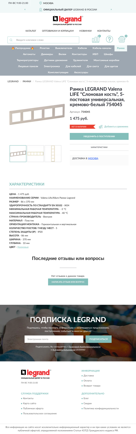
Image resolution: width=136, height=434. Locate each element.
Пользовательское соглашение (40, 414)
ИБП (95, 54)
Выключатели (63, 48)
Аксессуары (81, 72)
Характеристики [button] (99, 147)
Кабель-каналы (102, 48)
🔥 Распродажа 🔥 (22, 48)
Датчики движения (55, 60)
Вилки (62, 54)
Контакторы (79, 54)
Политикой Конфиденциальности (85, 347)
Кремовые (23, 247)
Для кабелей (73, 66)
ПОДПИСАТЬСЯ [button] (98, 339)
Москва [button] (93, 158)
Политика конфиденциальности (101, 409)
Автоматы (29, 54)
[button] (109, 39)
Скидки (88, 403)
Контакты (103, 31)
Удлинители (80, 60)
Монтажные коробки (106, 60)
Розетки (45, 48)
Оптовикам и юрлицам (58, 31)
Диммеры (47, 54)
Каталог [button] (31, 31)
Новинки (85, 31)
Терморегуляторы (27, 60)
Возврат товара (92, 386)
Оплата (88, 381)
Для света (93, 66)
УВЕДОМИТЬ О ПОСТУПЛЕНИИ (99, 136)
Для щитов (111, 66)
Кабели (82, 48)
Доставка (89, 376)
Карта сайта (29, 403)
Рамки (121, 48)
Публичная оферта (33, 409)
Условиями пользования (63, 350)
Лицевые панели (28, 66)
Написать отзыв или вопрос (68, 282)
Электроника (52, 66)
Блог (86, 398)
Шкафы (108, 54)
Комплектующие (58, 72)
